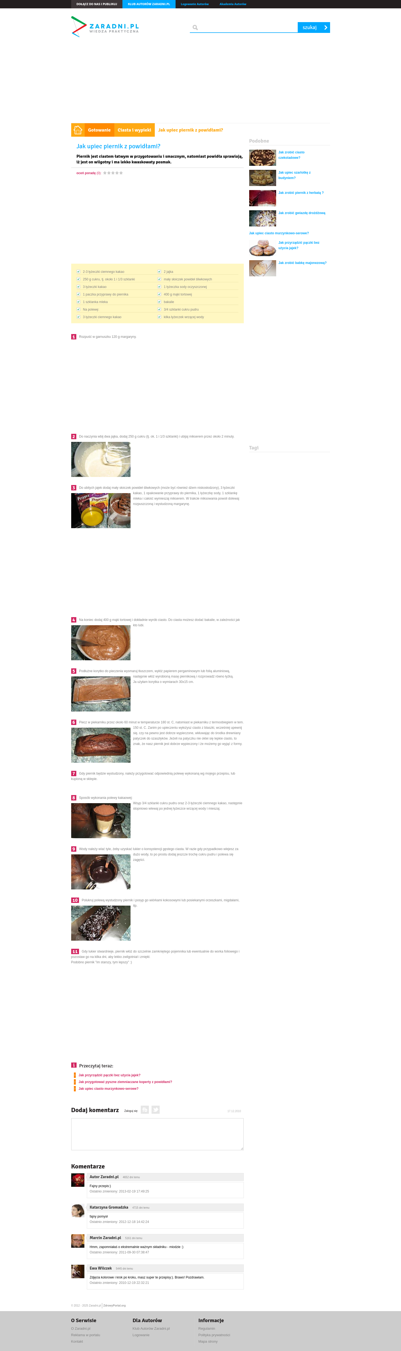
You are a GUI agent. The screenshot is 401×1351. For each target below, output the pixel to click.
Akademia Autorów (233, 4)
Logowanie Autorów (195, 4)
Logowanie (141, 1335)
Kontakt (77, 1341)
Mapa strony (208, 1341)
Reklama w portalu (85, 1335)
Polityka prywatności (214, 1335)
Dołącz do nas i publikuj (97, 4)
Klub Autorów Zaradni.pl (151, 1328)
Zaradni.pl (95, 1305)
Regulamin (206, 1328)
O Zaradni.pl (81, 1328)
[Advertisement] (200, 82)
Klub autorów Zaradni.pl (149, 4)
